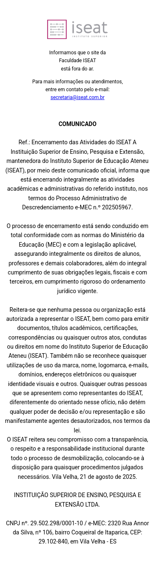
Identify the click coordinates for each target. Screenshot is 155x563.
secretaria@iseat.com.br (77, 97)
